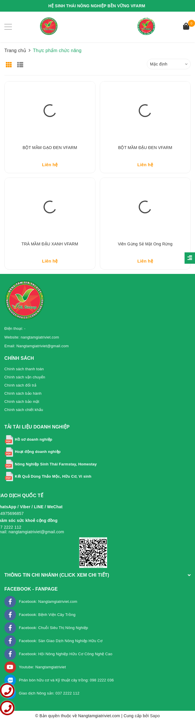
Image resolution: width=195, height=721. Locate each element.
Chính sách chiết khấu (23, 410)
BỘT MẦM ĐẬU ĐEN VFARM (145, 147)
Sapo (155, 715)
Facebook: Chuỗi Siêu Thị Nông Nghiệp (53, 628)
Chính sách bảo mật (21, 401)
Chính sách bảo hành (22, 393)
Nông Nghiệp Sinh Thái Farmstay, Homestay (56, 464)
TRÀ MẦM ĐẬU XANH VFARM (49, 244)
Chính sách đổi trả (20, 385)
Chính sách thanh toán (24, 369)
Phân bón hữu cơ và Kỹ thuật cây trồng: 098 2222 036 (66, 680)
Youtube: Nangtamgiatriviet (42, 667)
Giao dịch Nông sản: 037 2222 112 (49, 693)
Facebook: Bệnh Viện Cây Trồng (47, 614)
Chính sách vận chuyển (24, 377)
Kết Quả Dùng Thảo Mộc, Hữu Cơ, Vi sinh (53, 476)
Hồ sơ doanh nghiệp (33, 439)
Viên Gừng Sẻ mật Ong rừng (145, 244)
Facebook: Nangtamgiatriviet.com (48, 601)
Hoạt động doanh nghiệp (38, 451)
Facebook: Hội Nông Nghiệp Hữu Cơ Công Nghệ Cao (65, 654)
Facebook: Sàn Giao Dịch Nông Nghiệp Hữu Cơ (60, 641)
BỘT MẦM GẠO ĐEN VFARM (50, 147)
